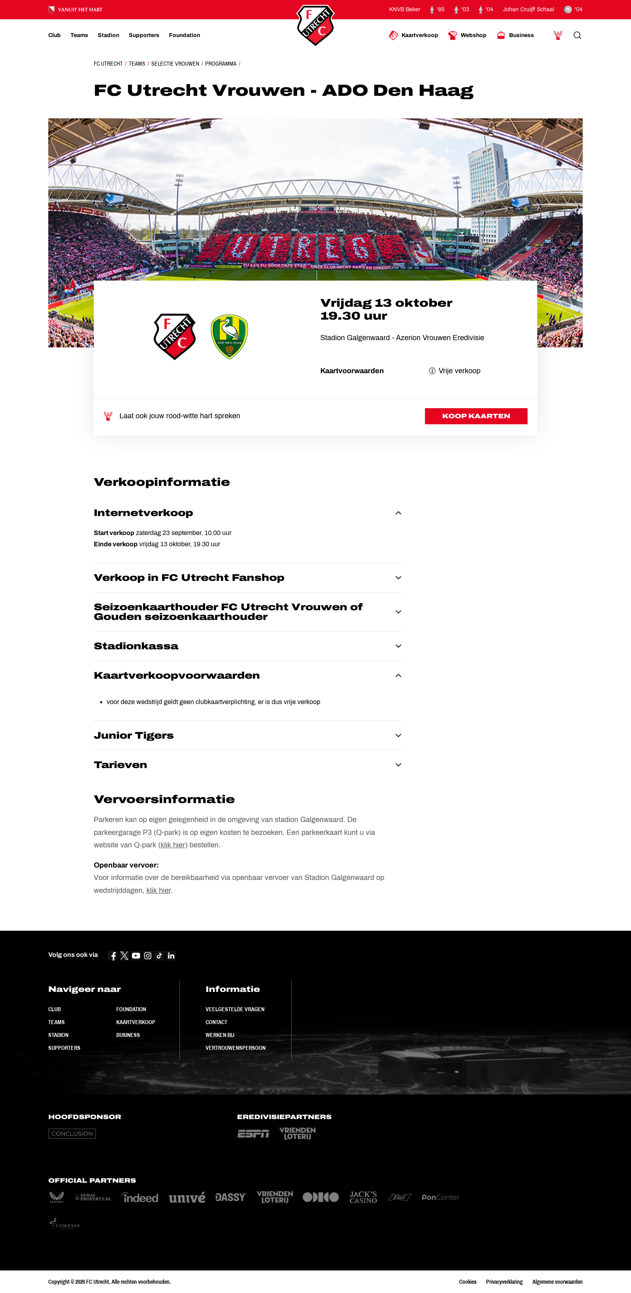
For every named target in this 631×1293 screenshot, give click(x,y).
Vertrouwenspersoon (236, 1047)
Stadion (58, 1035)
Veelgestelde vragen (235, 1009)
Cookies (467, 1281)
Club (54, 1009)
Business (128, 1035)
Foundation (131, 1009)
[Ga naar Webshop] (467, 35)
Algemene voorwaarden (557, 1281)
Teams (137, 63)
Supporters (64, 1047)
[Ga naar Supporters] (144, 35)
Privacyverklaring (504, 1281)
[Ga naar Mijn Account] (558, 35)
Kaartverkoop (135, 1022)
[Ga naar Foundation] (184, 35)
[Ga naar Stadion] (108, 35)
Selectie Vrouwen (175, 63)
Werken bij (220, 1035)
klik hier (173, 845)
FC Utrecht (108, 63)
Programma (221, 63)
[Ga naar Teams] (79, 35)
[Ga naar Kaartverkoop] (413, 35)
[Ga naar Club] (54, 35)
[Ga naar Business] (515, 35)
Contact (216, 1022)
